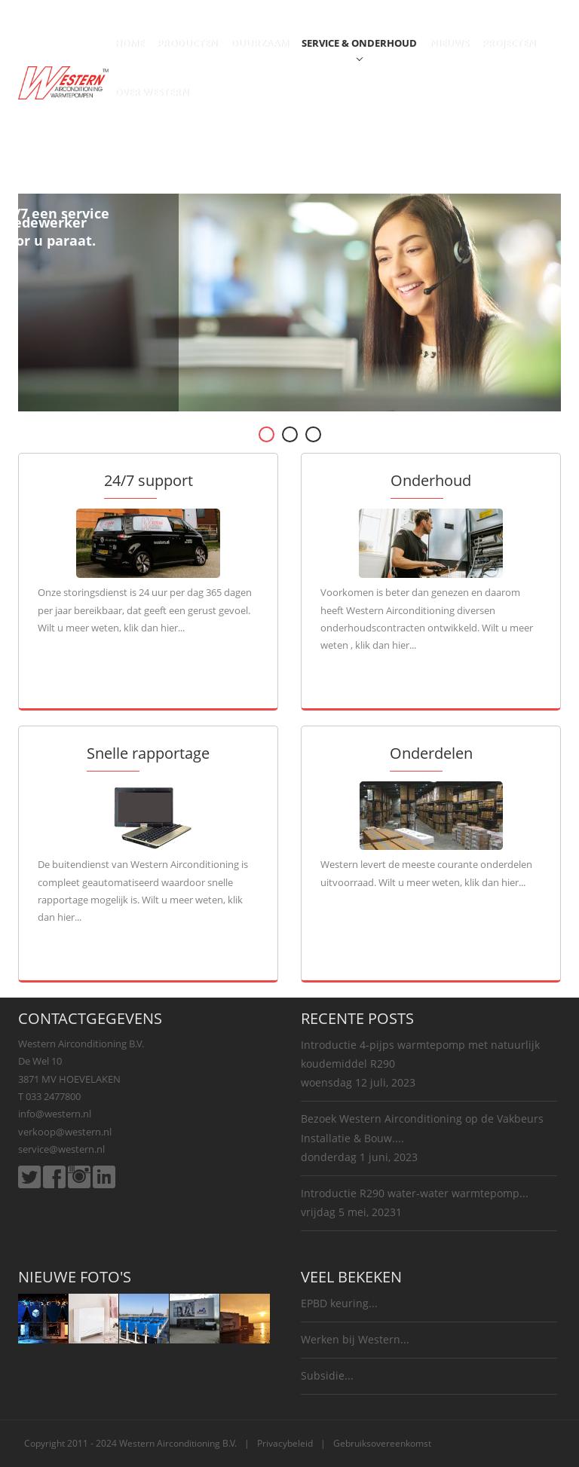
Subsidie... (327, 1375)
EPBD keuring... (339, 1303)
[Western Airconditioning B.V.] (63, 81)
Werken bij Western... (355, 1339)
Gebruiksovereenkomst (382, 1443)
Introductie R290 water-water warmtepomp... (414, 1193)
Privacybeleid (285, 1443)
